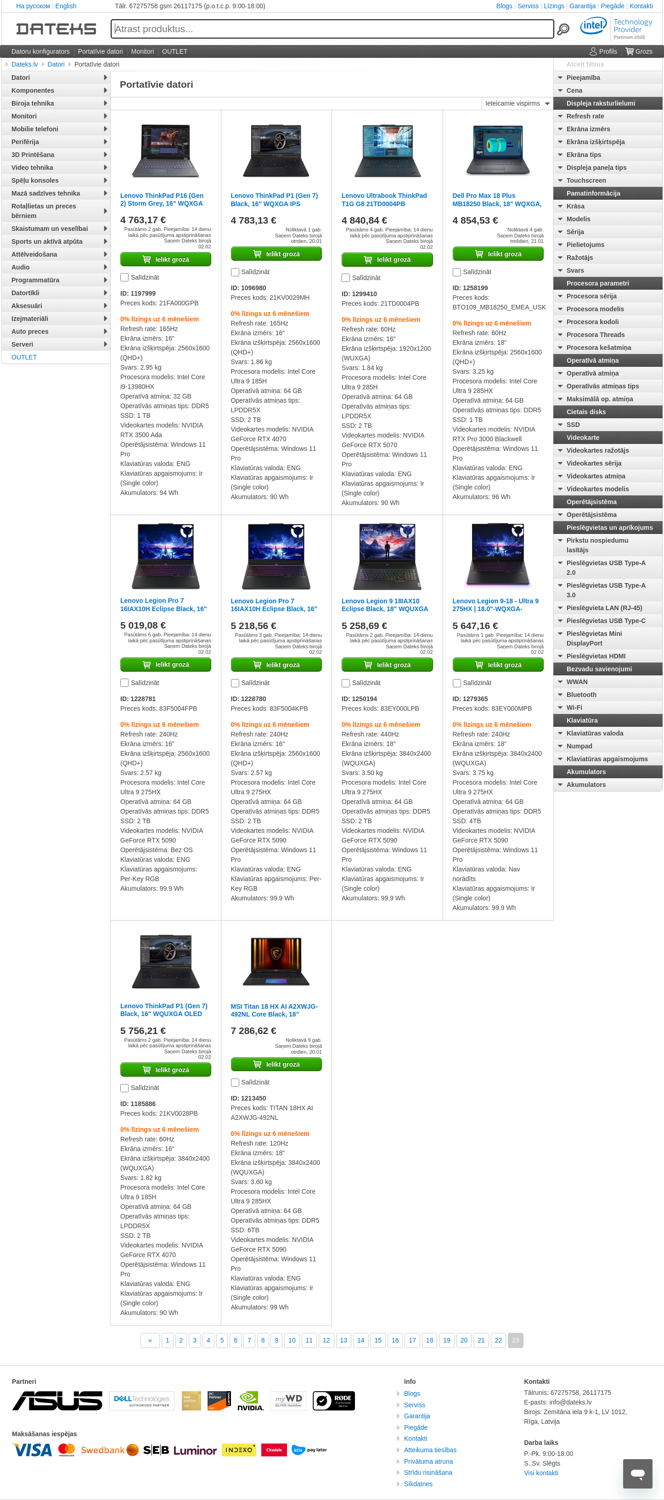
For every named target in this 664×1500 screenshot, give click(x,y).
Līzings (554, 6)
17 (412, 1340)
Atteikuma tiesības (430, 1450)
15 (378, 1340)
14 (361, 1340)
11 (309, 1340)
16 (395, 1340)
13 (344, 1340)
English (66, 6)
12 (326, 1340)
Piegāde (613, 6)
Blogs (504, 6)
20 (464, 1340)
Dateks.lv (24, 64)
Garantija (582, 6)
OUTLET (24, 357)
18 (429, 1340)
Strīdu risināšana (428, 1472)
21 (481, 1340)
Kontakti (641, 6)
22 (498, 1340)
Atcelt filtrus (585, 64)
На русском (33, 6)
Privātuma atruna (428, 1461)
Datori (56, 64)
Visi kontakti (541, 1473)
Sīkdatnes (418, 1484)
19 (446, 1340)
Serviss (528, 6)
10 (292, 1340)
